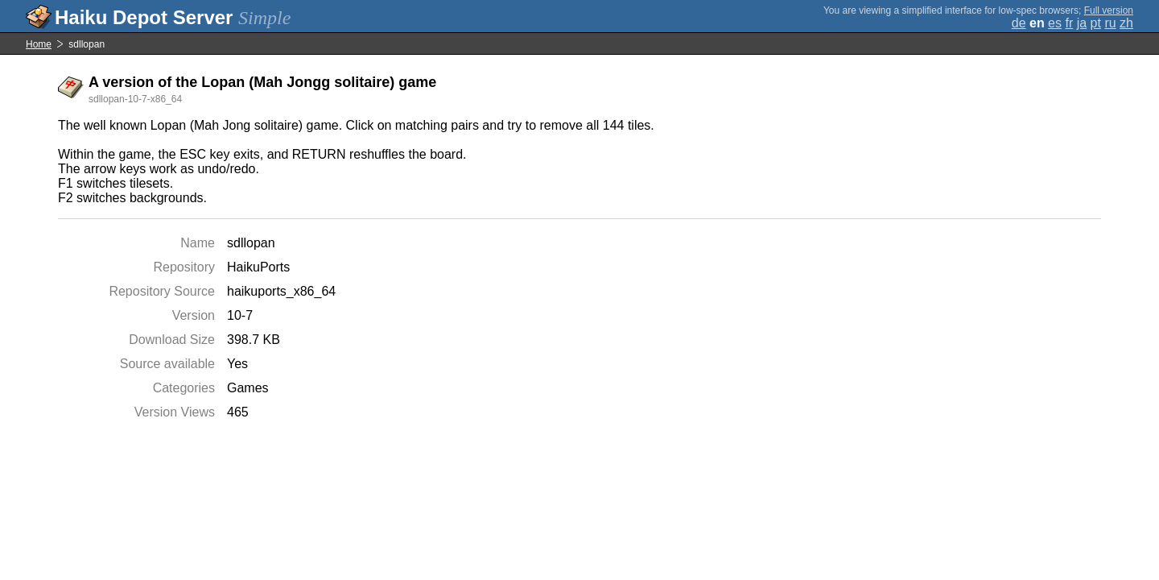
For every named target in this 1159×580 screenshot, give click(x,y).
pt (1096, 23)
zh (1126, 23)
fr (1069, 23)
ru (1110, 23)
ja (1082, 23)
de (1019, 23)
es (1055, 23)
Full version (1108, 10)
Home (39, 44)
